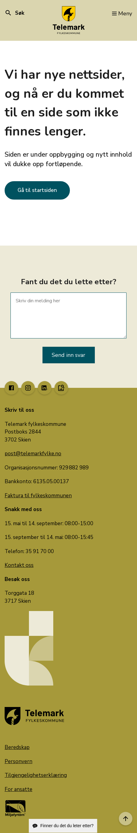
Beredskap (17, 747)
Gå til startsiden (37, 190)
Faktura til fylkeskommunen (38, 495)
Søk (14, 13)
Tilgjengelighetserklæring (36, 775)
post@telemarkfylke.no (33, 453)
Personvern (18, 761)
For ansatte (18, 789)
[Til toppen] (125, 818)
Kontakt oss (19, 565)
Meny (122, 13)
